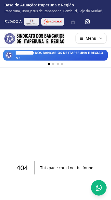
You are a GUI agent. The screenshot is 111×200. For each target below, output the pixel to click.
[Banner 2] (53, 64)
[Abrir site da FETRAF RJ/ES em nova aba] (31, 22)
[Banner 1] (49, 64)
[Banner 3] (58, 64)
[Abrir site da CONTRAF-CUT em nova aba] (52, 22)
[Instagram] (87, 21)
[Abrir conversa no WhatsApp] (99, 188)
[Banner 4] (62, 64)
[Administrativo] (73, 21)
